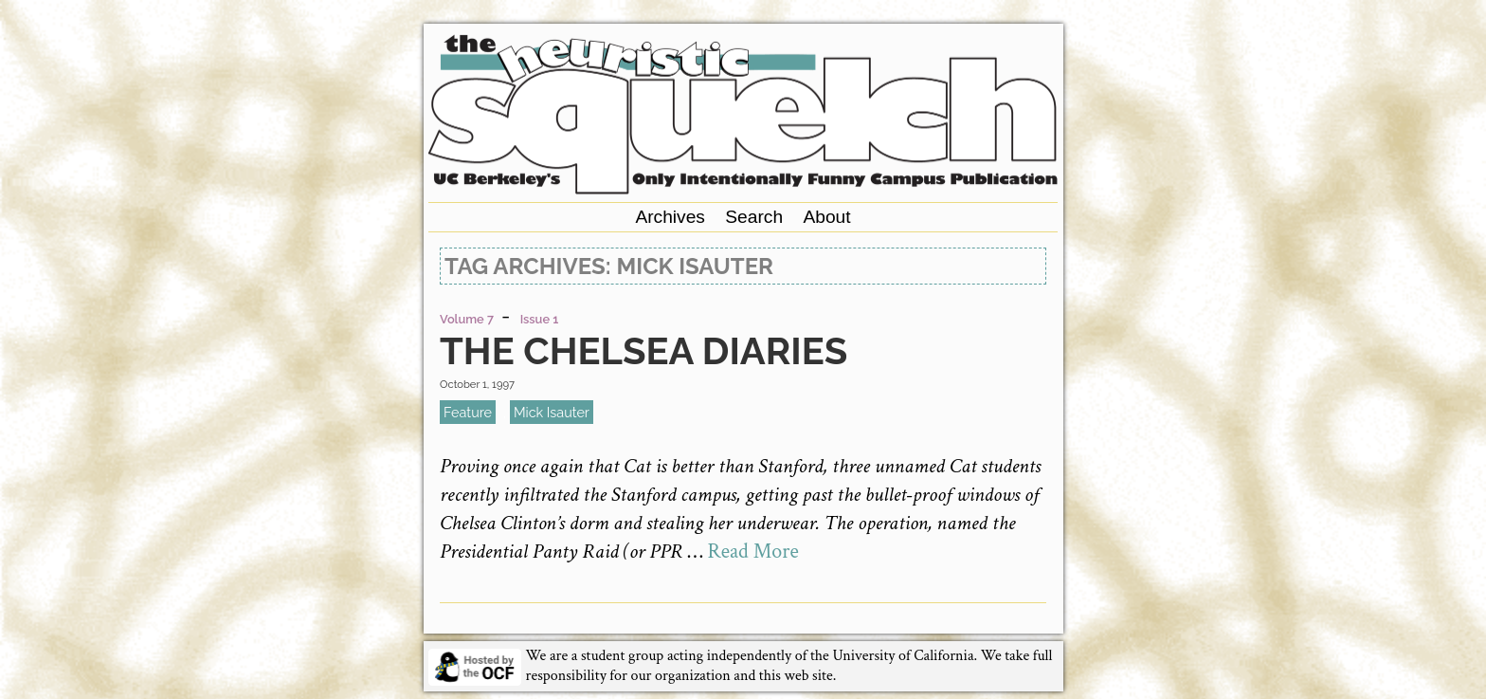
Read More (753, 551)
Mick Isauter (551, 412)
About (826, 217)
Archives (670, 217)
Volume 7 (467, 319)
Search (754, 217)
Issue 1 (539, 319)
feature (468, 412)
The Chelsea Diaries (643, 350)
